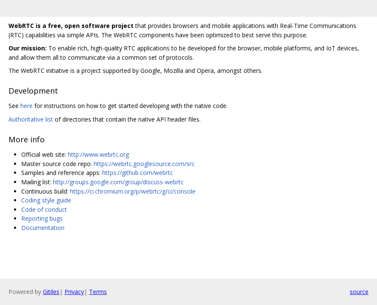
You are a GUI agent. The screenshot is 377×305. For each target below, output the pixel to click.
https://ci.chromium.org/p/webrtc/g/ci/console (132, 191)
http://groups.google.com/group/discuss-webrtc (118, 182)
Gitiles (51, 292)
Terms (98, 292)
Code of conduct (44, 209)
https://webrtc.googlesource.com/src (144, 164)
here (26, 106)
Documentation (42, 228)
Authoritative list (30, 119)
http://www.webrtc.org (98, 154)
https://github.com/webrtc (137, 173)
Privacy (74, 292)
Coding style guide (46, 200)
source (359, 292)
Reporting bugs (42, 218)
